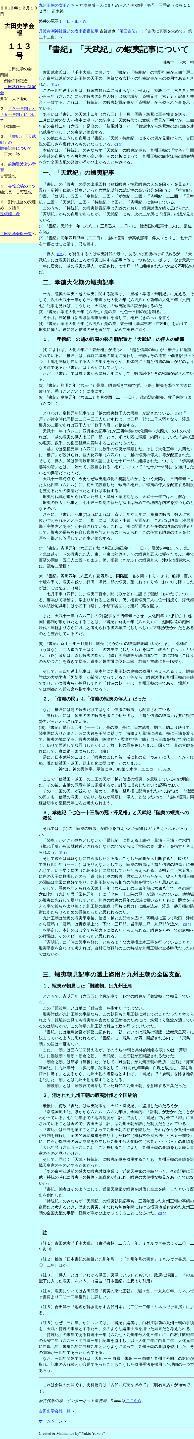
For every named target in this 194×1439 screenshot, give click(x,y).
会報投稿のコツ (22, 186)
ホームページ (51, 1421)
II (68, 21)
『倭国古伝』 (127, 31)
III (77, 21)
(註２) (118, 144)
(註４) (63, 852)
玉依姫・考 (10, 214)
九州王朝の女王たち (57, 5)
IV (85, 21)
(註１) (55, 84)
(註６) (162, 1213)
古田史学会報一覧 (16, 234)
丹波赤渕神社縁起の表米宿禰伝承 (68, 31)
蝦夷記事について (16, 148)
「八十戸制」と (22, 108)
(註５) (187, 924)
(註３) (60, 254)
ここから (133, 1401)
